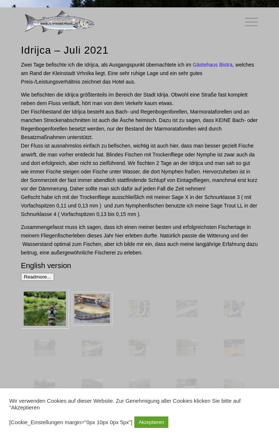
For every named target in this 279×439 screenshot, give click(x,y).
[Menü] (248, 22)
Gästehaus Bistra (212, 65)
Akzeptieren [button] (151, 422)
